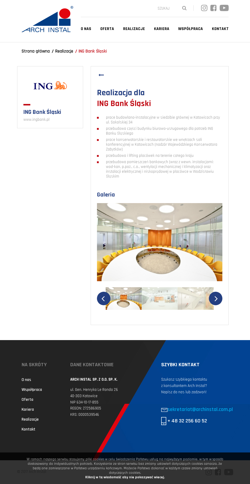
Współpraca (190, 29)
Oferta (107, 29)
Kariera (161, 29)
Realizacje (134, 29)
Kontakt (220, 29)
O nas (86, 29)
